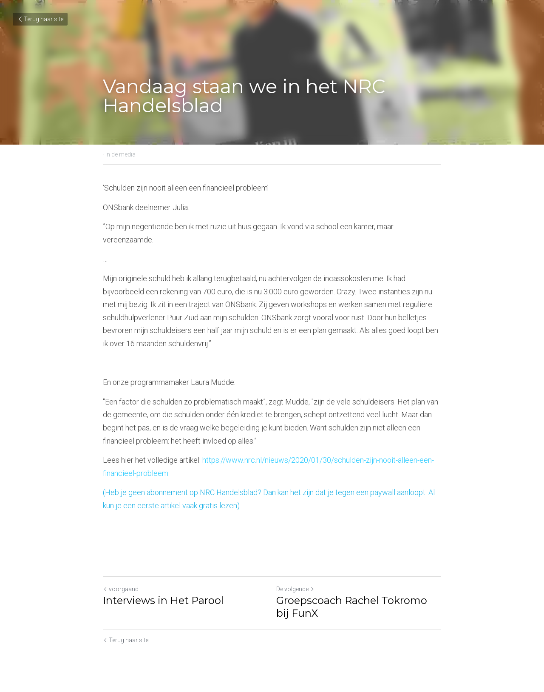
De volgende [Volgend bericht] (295, 589)
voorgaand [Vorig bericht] (121, 589)
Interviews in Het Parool (163, 600)
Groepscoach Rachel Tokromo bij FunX (351, 606)
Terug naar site (40, 19)
